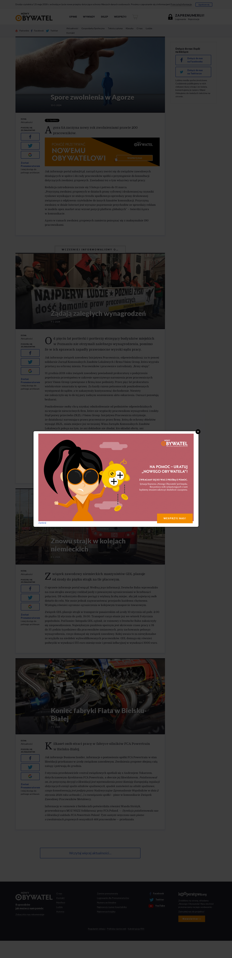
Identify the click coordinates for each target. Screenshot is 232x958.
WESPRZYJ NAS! (175, 518)
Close (198, 431)
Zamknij (42, 522)
